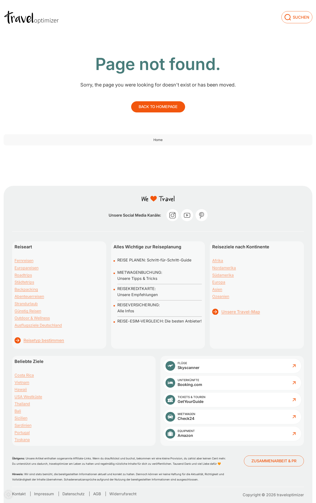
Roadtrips (23, 275)
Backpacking (26, 289)
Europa (218, 282)
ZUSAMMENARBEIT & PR (273, 460)
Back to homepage (158, 106)
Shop (243, 8)
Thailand (22, 403)
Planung (197, 8)
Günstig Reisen (28, 310)
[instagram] (172, 215)
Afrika (217, 260)
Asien (217, 289)
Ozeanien (220, 296)
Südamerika (223, 275)
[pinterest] (202, 215)
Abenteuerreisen (29, 296)
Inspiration (170, 8)
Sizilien (21, 418)
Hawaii (21, 389)
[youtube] (187, 215)
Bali (18, 411)
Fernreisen (24, 260)
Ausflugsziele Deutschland (38, 325)
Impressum (44, 493)
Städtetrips (24, 282)
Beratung (267, 8)
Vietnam (22, 382)
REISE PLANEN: (132, 260)
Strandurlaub (26, 303)
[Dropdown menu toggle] (153, 9)
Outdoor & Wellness (32, 317)
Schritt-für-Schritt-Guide (169, 260)
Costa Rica (24, 375)
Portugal (22, 432)
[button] (8, 494)
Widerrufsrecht (122, 493)
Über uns (224, 8)
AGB (97, 493)
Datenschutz (73, 493)
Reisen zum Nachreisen (125, 8)
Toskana (22, 439)
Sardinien (23, 425)
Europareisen (26, 267)
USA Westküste (28, 396)
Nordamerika (224, 267)
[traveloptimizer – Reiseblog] (31, 8)
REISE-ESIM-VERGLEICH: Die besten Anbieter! (159, 321)
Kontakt (19, 493)
